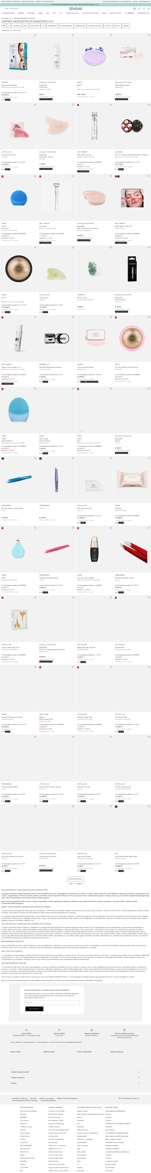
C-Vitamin (108, 1117)
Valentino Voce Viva (54, 1149)
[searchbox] (19, 8)
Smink (40, 13)
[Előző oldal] (66, 883)
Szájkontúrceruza (82, 1130)
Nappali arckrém (82, 1111)
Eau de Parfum (110, 1167)
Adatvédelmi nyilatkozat (19, 1098)
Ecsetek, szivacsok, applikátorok (87, 1133)
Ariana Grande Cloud (55, 1152)
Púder (79, 1149)
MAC (21, 1171)
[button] (75, 1072)
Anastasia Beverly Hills (27, 1158)
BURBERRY (23, 1117)
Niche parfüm (81, 1152)
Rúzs (78, 1123)
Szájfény (80, 1167)
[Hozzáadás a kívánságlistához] (35, 35)
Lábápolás (108, 1127)
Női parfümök (81, 1158)
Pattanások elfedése (112, 1145)
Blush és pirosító (82, 1145)
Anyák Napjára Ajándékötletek (115, 1111)
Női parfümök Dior (54, 1117)
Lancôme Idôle (53, 1136)
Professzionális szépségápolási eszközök (90, 1114)
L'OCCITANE (24, 1167)
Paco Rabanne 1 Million (55, 1120)
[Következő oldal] (84, 883)
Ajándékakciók (144, 1)
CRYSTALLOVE (25, 1149)
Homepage (5, 18)
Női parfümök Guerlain (55, 1114)
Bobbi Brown (24, 1152)
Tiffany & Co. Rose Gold (56, 1164)
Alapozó (80, 1117)
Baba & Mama (110, 1130)
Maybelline (23, 1161)
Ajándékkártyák (8, 13)
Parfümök (31, 13)
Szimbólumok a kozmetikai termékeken (117, 1123)
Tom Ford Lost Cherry (55, 1155)
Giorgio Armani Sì (54, 1127)
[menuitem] (9, 13)
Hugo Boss (23, 1123)
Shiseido (23, 1130)
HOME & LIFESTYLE (72, 13)
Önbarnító (80, 1127)
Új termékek (129, 13)
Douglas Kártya (125, 1)
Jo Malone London (26, 1127)
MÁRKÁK (21, 13)
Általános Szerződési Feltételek (67, 1098)
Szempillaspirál (82, 1136)
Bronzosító (80, 1171)
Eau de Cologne (110, 1164)
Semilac (22, 1155)
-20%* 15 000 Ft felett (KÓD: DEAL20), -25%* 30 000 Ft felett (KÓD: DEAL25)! (73, 4)
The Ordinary (24, 1120)
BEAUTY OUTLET (115, 13)
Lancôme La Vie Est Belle (56, 1111)
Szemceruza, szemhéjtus (85, 1139)
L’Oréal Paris (24, 1142)
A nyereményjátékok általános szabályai (25, 1100)
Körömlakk (80, 1120)
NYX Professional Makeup (28, 1111)
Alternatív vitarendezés (46, 1098)
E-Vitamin (108, 1120)
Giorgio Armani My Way (56, 1123)
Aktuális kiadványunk (110, 1)
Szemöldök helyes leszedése (114, 1142)
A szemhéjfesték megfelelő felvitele (116, 1133)
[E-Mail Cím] (52, 1002)
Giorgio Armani (25, 1136)
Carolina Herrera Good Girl (57, 1133)
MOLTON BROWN (26, 1145)
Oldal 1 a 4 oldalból (75, 884)
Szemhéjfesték (81, 1142)
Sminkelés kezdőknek (112, 1149)
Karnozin (108, 1114)
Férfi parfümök (81, 1155)
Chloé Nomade (53, 1161)
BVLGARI (23, 1114)
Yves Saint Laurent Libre (56, 1139)
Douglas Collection (90, 13)
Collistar (22, 1139)
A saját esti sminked (111, 1161)
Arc (47, 13)
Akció (104, 13)
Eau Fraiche (109, 1171)
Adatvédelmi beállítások (48, 1100)
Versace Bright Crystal (55, 1158)
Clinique (22, 1164)
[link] (19, 67)
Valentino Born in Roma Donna (58, 1171)
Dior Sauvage (52, 1142)
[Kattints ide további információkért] (97, 4)
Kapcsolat (33, 1098)
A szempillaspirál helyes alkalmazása (117, 1152)
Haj (60, 13)
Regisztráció (34, 1009)
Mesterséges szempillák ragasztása (117, 1136)
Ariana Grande (25, 1133)
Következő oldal (75, 879)
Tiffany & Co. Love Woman (57, 1145)
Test (54, 13)
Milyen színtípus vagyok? (113, 1139)
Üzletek (135, 1)
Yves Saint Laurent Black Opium (58, 1130)
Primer (79, 1161)
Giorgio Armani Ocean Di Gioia (58, 1167)
